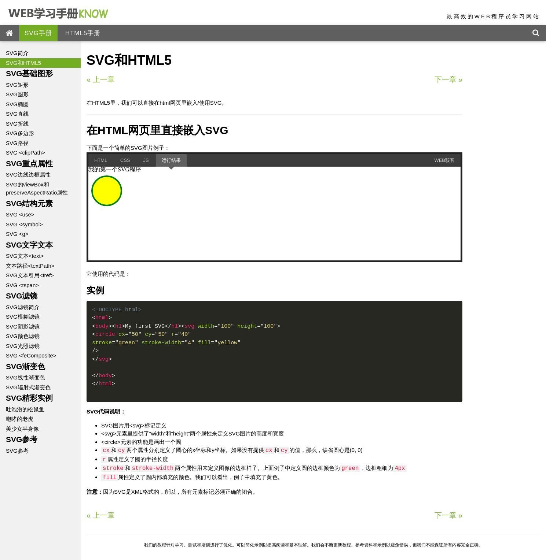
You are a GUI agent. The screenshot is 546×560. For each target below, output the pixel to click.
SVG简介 (17, 53)
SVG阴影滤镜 (23, 326)
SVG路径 (17, 143)
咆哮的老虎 (19, 419)
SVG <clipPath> (25, 152)
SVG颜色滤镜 (23, 336)
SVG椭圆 (17, 104)
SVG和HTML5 (23, 63)
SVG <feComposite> (31, 355)
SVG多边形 (20, 133)
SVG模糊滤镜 (23, 317)
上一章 (101, 79)
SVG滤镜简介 (23, 307)
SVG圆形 (17, 94)
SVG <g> (17, 234)
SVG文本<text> (25, 256)
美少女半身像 (22, 429)
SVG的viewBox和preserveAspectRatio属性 (37, 188)
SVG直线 (17, 114)
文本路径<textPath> (30, 266)
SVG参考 (17, 451)
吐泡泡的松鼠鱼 (25, 409)
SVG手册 (38, 33)
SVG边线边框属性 (28, 174)
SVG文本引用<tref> (30, 275)
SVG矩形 (17, 85)
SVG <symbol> (24, 224)
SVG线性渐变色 (25, 377)
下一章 (449, 79)
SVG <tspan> (22, 285)
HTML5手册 (83, 33)
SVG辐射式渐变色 (28, 387)
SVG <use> (20, 214)
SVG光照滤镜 (23, 346)
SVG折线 (17, 123)
